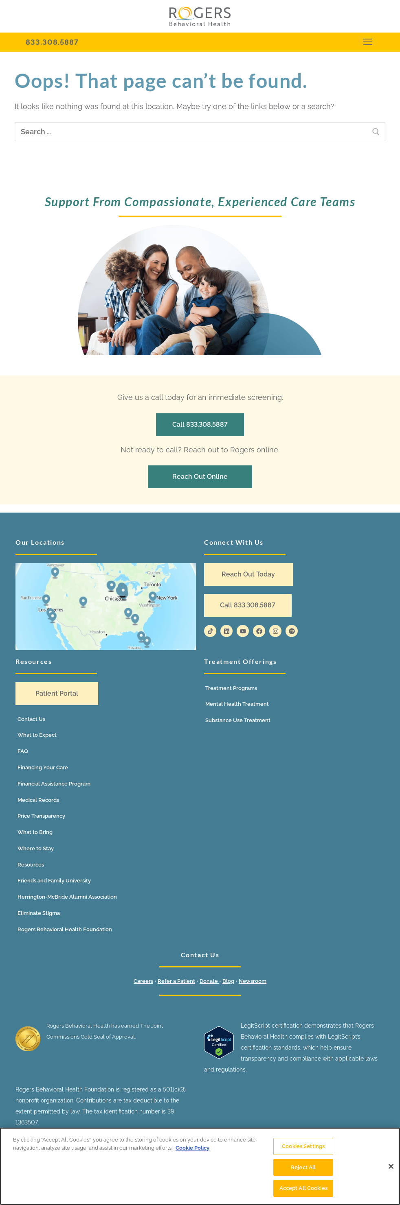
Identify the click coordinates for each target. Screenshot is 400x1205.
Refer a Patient (176, 981)
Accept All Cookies (303, 1188)
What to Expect (37, 735)
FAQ (23, 751)
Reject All (303, 1167)
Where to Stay (36, 848)
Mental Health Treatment (237, 704)
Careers (143, 981)
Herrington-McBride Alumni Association (67, 897)
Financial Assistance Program (54, 784)
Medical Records (38, 800)
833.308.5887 (52, 42)
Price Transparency (41, 816)
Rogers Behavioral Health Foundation (65, 929)
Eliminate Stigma (39, 913)
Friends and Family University (54, 881)
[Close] (391, 1166)
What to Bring (35, 832)
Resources (31, 865)
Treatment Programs (231, 688)
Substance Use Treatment (237, 720)
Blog (228, 981)
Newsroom (252, 981)
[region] (200, 1166)
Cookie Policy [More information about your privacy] (192, 1148)
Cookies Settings (303, 1146)
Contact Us (31, 719)
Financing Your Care (43, 767)
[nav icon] (368, 42)
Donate (209, 981)
